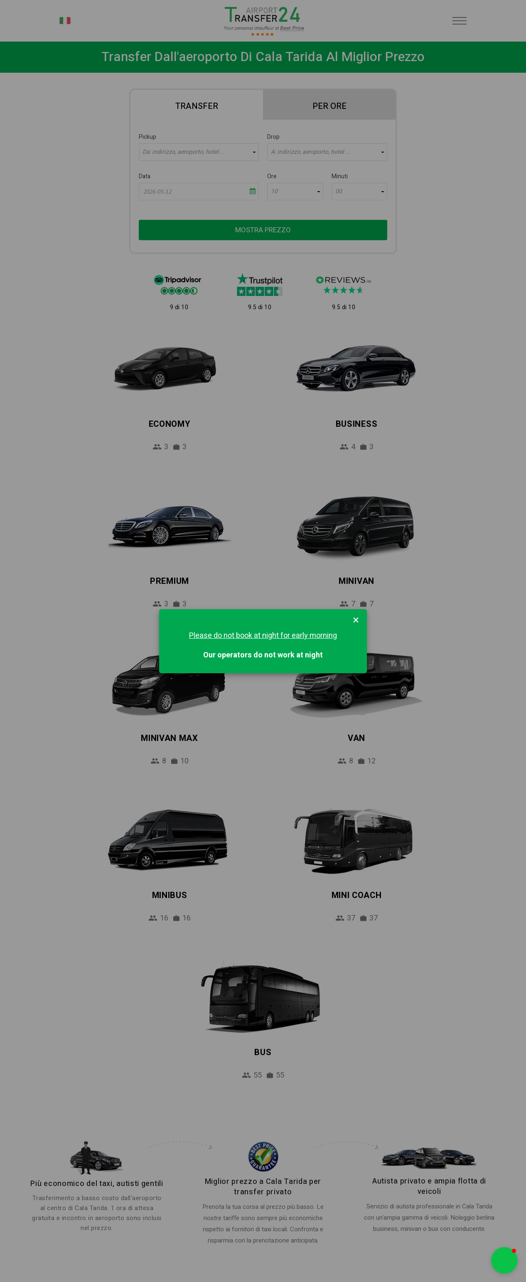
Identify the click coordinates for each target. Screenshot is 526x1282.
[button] (504, 1260)
